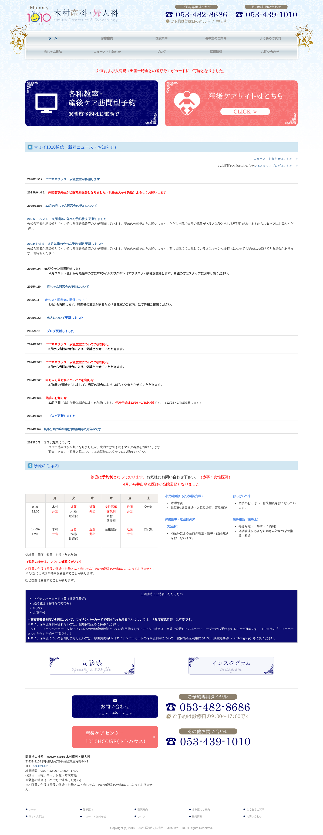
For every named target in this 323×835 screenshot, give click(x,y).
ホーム (52, 38)
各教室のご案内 (215, 38)
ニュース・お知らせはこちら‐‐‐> (275, 158)
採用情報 (216, 51)
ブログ (161, 51)
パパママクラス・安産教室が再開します (72, 179)
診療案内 (107, 38)
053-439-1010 (41, 766)
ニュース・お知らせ (107, 51)
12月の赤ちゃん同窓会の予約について (71, 205)
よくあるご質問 (270, 38)
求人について (65, 317)
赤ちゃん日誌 (53, 51)
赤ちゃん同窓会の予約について (68, 286)
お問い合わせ (270, 51)
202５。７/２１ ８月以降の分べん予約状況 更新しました (67, 219)
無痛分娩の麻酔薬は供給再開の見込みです (74, 429)
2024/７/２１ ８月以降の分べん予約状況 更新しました (65, 244)
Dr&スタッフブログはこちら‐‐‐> (276, 165)
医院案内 (161, 38)
